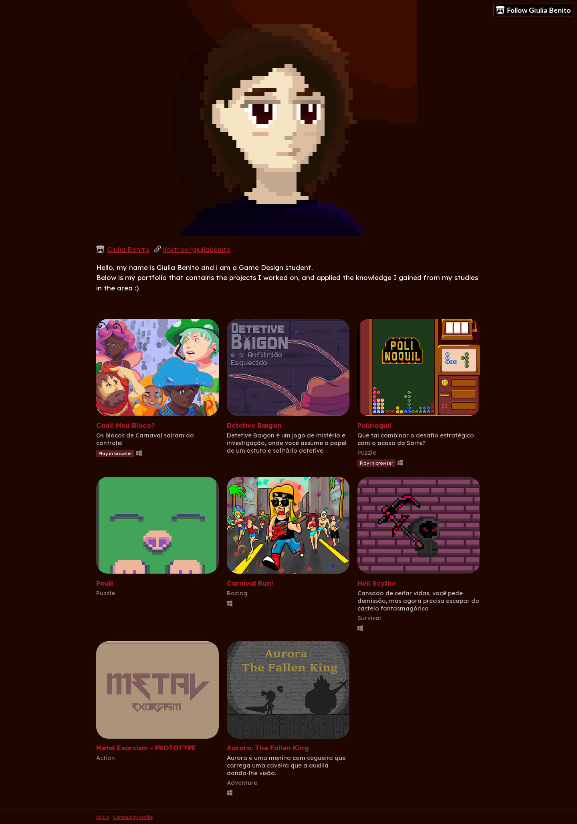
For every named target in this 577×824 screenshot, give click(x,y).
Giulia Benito (128, 249)
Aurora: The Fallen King (268, 747)
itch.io (102, 817)
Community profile (133, 817)
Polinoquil (374, 425)
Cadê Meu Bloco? (125, 425)
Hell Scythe (376, 583)
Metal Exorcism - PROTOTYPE (146, 747)
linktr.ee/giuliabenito (197, 249)
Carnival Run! (250, 583)
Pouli (104, 583)
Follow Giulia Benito (533, 10)
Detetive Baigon (254, 425)
